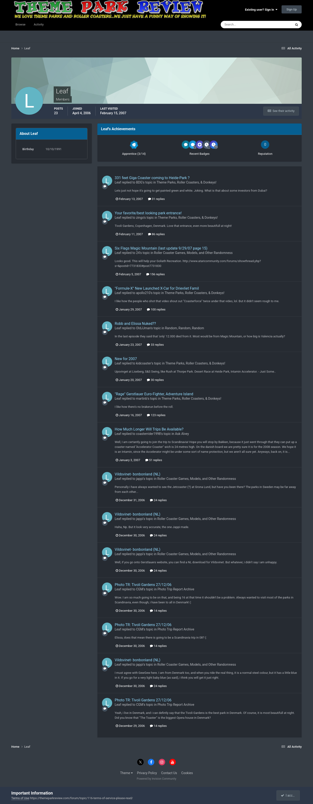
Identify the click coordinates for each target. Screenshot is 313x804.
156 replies (155, 274)
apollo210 (143, 293)
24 (138, 253)
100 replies (156, 309)
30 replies (155, 380)
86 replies (156, 234)
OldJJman (143, 328)
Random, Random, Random (184, 328)
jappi (139, 479)
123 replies (156, 415)
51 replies (153, 460)
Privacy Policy (147, 773)
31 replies (156, 199)
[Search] (242, 24)
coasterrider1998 (148, 434)
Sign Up (291, 9)
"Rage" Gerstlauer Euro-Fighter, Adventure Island (154, 394)
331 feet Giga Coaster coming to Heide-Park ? (152, 178)
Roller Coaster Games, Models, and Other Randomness (193, 253)
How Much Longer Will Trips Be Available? (149, 429)
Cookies (187, 773)
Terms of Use (20, 798)
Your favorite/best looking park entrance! (148, 213)
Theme (126, 773)
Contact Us (169, 773)
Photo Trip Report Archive (176, 589)
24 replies (158, 500)
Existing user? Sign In (261, 9)
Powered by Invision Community (156, 778)
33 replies (155, 344)
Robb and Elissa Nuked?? (135, 323)
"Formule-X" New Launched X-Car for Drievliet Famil (157, 288)
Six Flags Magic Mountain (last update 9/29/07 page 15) (161, 248)
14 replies (158, 610)
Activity (39, 24)
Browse (20, 24)
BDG (139, 182)
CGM (139, 589)
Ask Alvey (182, 434)
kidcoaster (143, 363)
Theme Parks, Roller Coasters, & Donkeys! (186, 182)
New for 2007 (126, 359)
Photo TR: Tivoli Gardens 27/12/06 (143, 584)
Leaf (118, 182)
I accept (289, 795)
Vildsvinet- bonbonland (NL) (137, 474)
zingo (140, 217)
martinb (141, 398)
